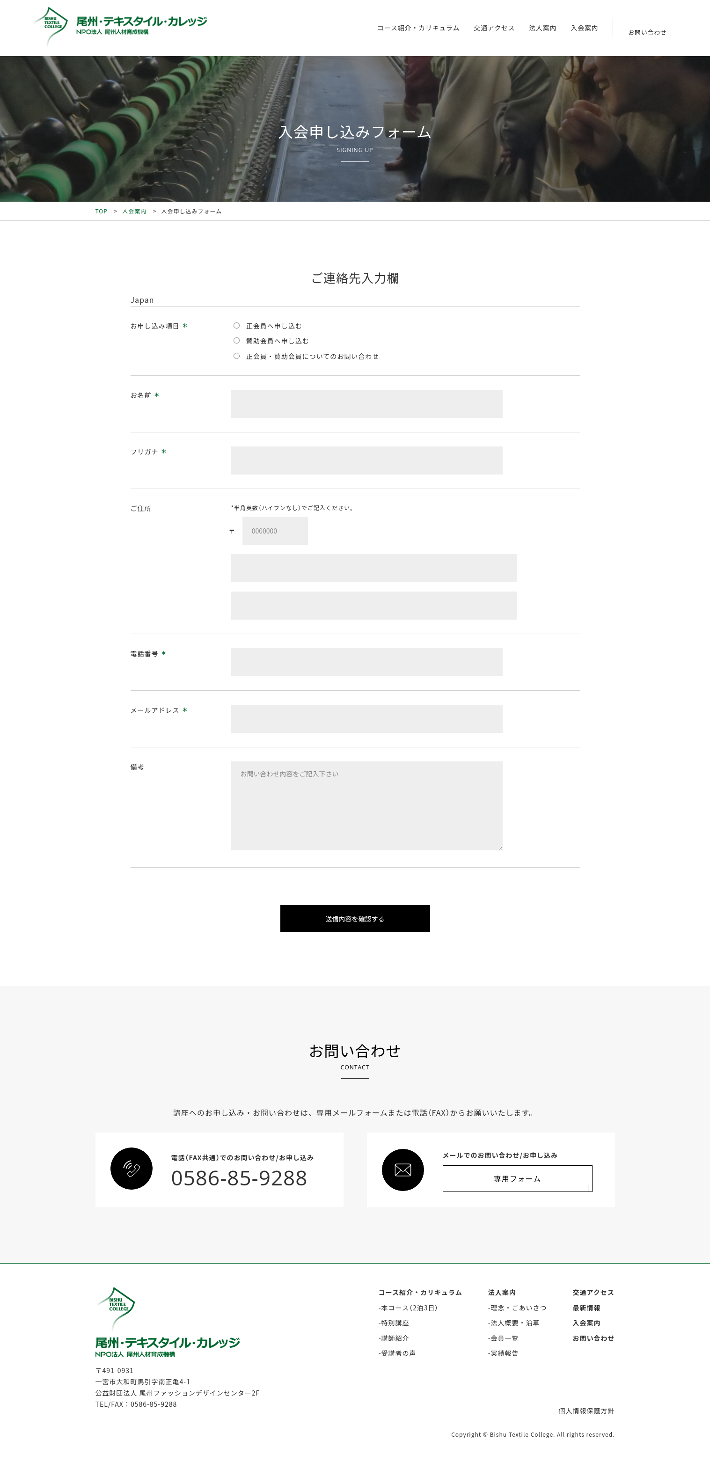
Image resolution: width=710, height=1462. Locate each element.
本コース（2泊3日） (410, 1307)
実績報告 (505, 1353)
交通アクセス (493, 28)
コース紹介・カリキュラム (416, 28)
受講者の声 (399, 1353)
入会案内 (585, 28)
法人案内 (542, 28)
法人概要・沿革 (515, 1322)
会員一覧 (505, 1338)
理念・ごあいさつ (519, 1307)
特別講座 (395, 1322)
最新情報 (587, 1307)
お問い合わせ (594, 1338)
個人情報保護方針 (587, 1410)
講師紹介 (395, 1338)
